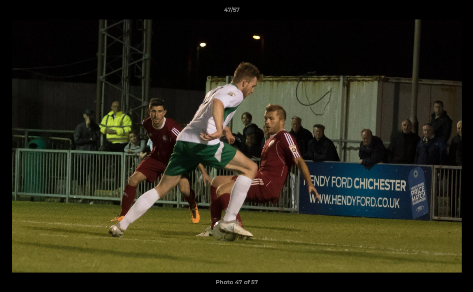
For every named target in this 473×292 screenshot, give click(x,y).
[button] (439, 11)
